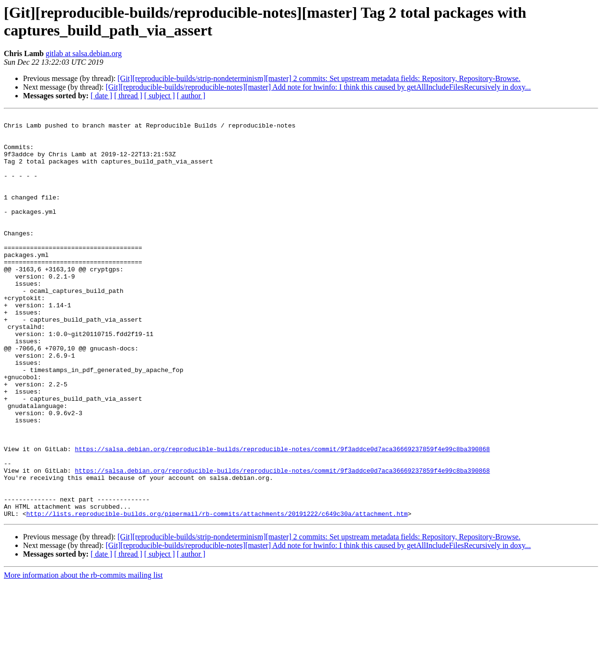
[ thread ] (128, 96)
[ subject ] (159, 96)
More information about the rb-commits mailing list (83, 656)
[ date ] (101, 96)
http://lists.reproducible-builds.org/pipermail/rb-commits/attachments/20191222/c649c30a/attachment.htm (217, 594)
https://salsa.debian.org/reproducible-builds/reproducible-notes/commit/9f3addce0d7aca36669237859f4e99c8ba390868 (282, 516)
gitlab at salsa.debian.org (84, 53)
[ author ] (191, 96)
